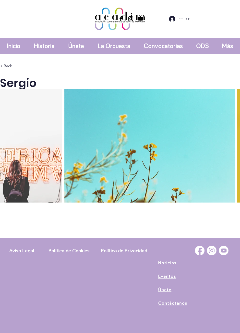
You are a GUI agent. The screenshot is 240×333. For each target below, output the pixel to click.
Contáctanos (172, 303)
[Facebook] (121, 18)
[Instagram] (130, 18)
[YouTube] (140, 18)
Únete (164, 289)
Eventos (167, 276)
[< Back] (9, 66)
